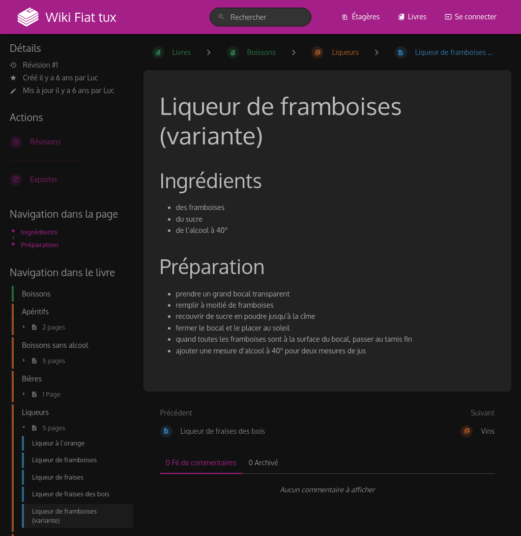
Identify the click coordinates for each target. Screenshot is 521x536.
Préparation (40, 244)
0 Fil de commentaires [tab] (201, 462)
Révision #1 (34, 65)
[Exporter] (68, 179)
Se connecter (471, 16)
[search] (260, 17)
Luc (92, 77)
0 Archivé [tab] (263, 462)
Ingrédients (39, 231)
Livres (412, 16)
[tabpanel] (328, 489)
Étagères (360, 16)
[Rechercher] (221, 17)
